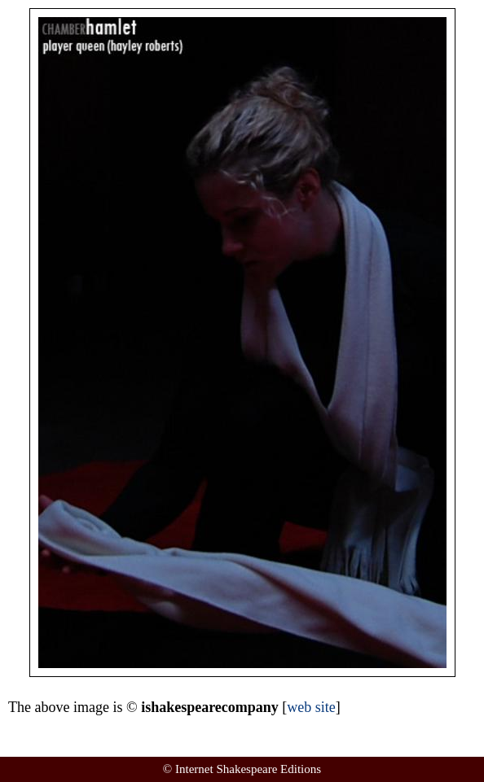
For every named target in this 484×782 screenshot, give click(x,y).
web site (311, 707)
